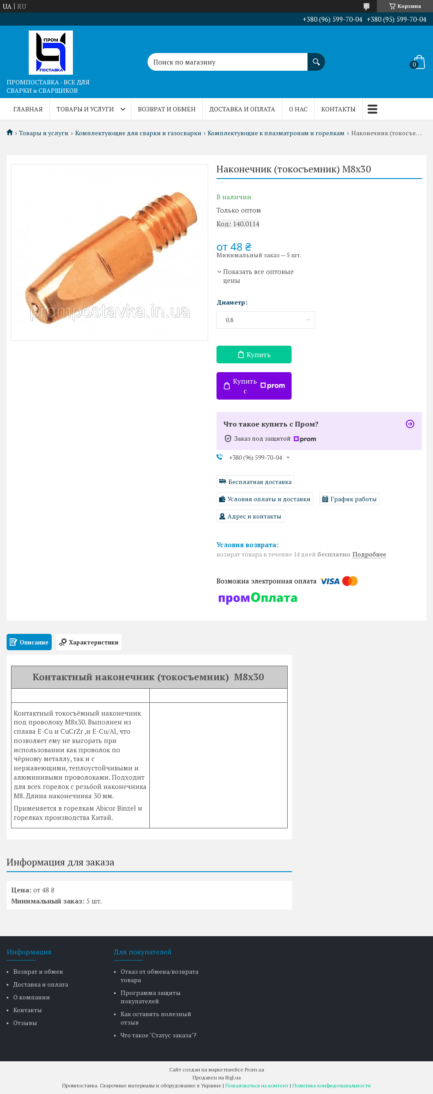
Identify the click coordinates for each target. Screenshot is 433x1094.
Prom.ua (254, 1069)
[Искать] (316, 57)
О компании (31, 997)
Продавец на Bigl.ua (217, 1077)
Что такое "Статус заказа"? (159, 1035)
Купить (259, 354)
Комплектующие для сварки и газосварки (138, 133)
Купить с (259, 386)
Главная (28, 109)
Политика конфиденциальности (331, 1085)
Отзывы (25, 1022)
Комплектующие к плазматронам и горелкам (276, 133)
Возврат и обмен (167, 109)
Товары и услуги (85, 109)
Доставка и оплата (242, 109)
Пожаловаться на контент (257, 1085)
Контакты (338, 109)
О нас (298, 109)
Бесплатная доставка (260, 481)
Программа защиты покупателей (151, 996)
